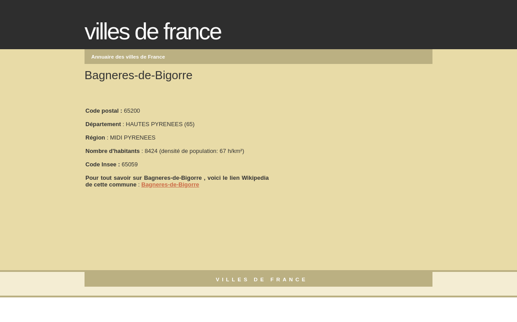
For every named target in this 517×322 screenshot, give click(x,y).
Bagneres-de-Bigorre (170, 184)
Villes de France (153, 31)
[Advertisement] (337, 143)
